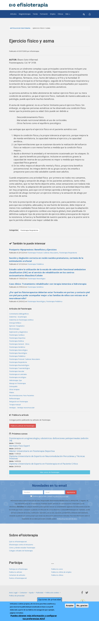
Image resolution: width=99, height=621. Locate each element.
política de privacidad (61, 496)
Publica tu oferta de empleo (61, 572)
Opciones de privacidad (49, 599)
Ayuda (31, 593)
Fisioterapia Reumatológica (19, 365)
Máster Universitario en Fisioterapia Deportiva (32, 451)
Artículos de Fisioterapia (20, 28)
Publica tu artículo (15, 572)
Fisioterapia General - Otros (19, 344)
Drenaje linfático (15, 323)
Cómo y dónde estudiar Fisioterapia (22, 548)
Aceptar (69, 605)
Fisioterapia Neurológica (36, 278)
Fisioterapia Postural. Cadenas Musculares (43, 253)
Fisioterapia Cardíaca (16, 335)
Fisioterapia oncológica (17, 377)
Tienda (35, 14)
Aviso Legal (13, 593)
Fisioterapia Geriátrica (35, 287)
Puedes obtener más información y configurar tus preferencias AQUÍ (33, 617)
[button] (90, 14)
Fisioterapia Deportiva (17, 338)
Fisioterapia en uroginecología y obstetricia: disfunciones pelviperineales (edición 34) (48, 439)
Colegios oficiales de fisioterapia (21, 551)
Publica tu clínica (57, 575)
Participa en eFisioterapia (18, 569)
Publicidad (39, 593)
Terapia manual (15, 404)
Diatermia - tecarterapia (18, 317)
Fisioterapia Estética (16, 341)
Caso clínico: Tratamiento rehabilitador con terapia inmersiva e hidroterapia (47, 284)
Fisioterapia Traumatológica (19, 368)
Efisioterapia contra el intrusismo (21, 545)
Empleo (53, 14)
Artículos (13, 14)
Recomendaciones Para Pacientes (21, 395)
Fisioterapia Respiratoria (29, 230)
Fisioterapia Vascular (16, 371)
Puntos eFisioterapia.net (18, 578)
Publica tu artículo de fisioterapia (22, 426)
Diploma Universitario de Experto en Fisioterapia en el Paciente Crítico (43, 463)
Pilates (11, 392)
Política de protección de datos (67, 519)
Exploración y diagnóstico (18, 332)
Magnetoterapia (24, 14)
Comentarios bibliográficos (19, 314)
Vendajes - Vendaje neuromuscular (21, 408)
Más (67, 14)
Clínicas (60, 14)
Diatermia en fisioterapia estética (21, 320)
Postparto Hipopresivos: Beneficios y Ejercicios (33, 249)
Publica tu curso (57, 569)
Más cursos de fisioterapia (49, 472)
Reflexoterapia (14, 398)
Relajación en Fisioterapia (18, 401)
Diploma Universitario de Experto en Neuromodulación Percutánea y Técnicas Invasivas (47, 457)
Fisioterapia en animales (18, 374)
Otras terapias (14, 389)
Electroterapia (14, 329)
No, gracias (82, 605)
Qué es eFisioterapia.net (18, 542)
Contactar (23, 593)
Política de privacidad (16, 596)
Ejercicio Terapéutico (16, 326)
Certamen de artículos (17, 575)
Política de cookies (52, 593)
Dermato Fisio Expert (19, 445)
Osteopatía (13, 386)
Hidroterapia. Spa (15, 380)
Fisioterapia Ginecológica (18, 350)
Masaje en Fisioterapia (17, 383)
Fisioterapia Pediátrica (36, 264)
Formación (44, 14)
